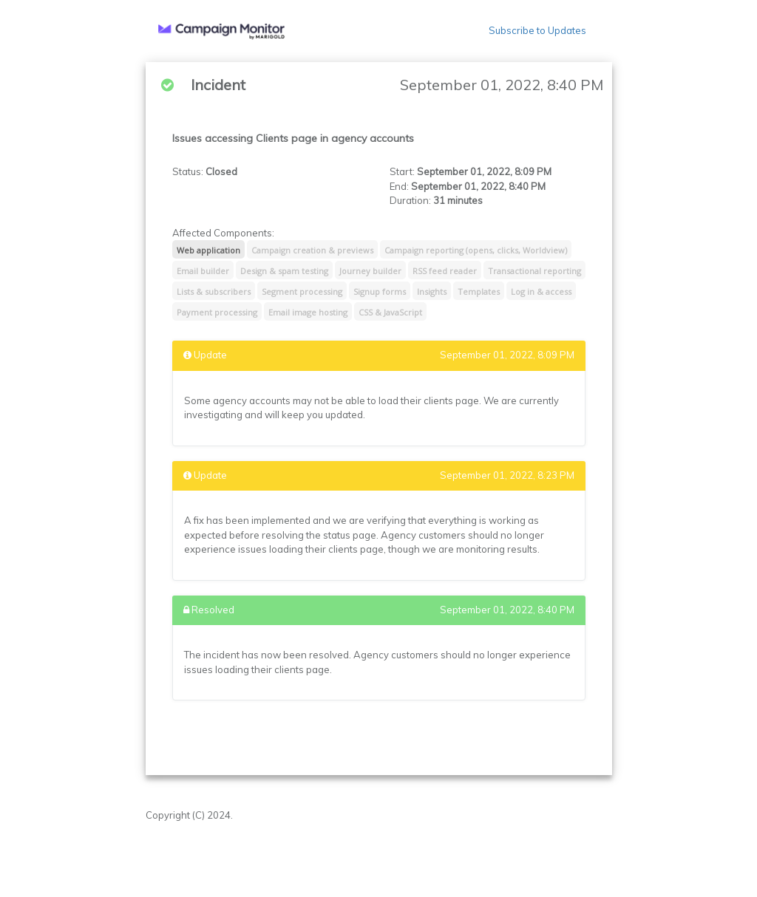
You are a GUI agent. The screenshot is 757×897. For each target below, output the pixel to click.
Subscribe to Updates (537, 30)
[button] (221, 31)
